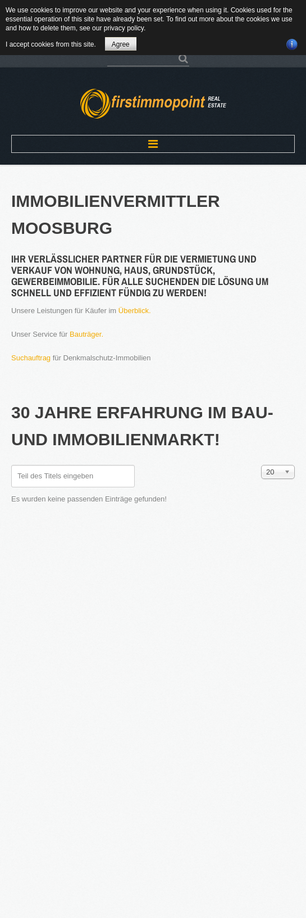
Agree (121, 44)
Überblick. (134, 310)
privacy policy (124, 28)
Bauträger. (86, 334)
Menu (153, 143)
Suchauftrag (31, 358)
